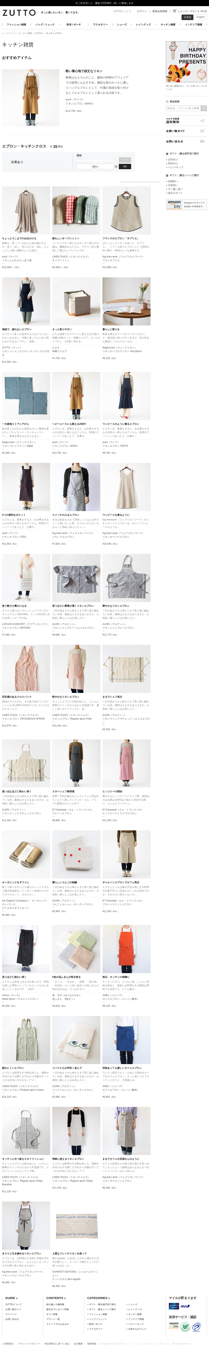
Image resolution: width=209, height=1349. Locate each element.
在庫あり (17, 162)
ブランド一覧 (53, 1319)
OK (125, 166)
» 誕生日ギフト (174, 193)
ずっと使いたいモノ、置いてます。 (60, 12)
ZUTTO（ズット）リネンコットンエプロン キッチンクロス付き (25, 351)
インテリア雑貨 (193, 24)
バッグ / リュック (45, 24)
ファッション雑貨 (16, 24)
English (201, 17)
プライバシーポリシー (29, 1343)
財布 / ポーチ (74, 24)
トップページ (9, 33)
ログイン (142, 11)
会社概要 (78, 1343)
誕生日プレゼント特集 (57, 1309)
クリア (125, 159)
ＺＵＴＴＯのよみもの (57, 1324)
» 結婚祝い (172, 181)
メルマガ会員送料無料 (186, 120)
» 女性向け (172, 159)
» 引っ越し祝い (174, 189)
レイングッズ (143, 24)
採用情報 (91, 1343)
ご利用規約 (7, 1343)
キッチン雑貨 (168, 24)
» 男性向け (172, 163)
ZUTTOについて (123, 11)
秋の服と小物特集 (55, 1304)
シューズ (122, 24)
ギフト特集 (52, 1314)
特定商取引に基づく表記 (57, 1343)
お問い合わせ (186, 141)
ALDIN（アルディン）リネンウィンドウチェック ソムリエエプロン (126, 719)
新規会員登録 (159, 11)
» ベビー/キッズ (174, 167)
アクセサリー (100, 24)
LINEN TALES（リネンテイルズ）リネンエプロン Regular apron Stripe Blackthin (22, 1181)
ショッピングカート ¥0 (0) (192, 11)
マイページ (11, 1314)
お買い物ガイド (186, 131)
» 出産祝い (172, 185)
